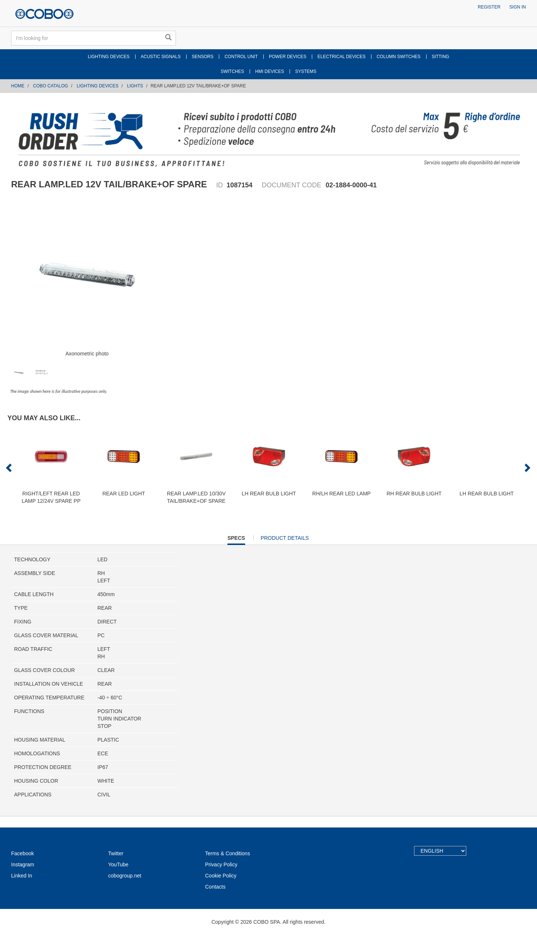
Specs (236, 539)
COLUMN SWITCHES (399, 56)
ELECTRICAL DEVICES (341, 56)
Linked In (21, 876)
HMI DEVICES (269, 71)
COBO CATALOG (50, 85)
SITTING (440, 56)
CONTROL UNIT (241, 56)
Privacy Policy (221, 864)
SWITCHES (232, 71)
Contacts (215, 887)
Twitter (115, 853)
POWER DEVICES (287, 56)
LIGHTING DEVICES (109, 56)
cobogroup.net (124, 876)
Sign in (517, 7)
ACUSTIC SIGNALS (161, 56)
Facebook (22, 853)
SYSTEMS (305, 71)
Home (17, 85)
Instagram (22, 864)
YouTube (118, 864)
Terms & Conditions (227, 853)
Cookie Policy (221, 876)
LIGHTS (135, 85)
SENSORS (203, 56)
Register (489, 7)
